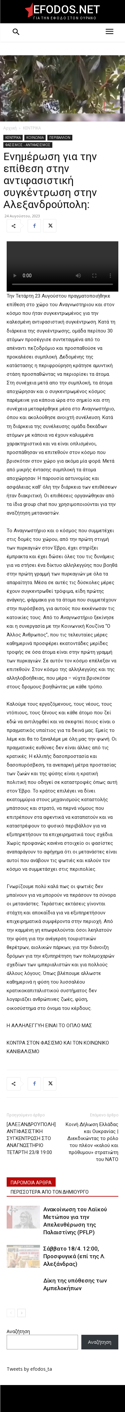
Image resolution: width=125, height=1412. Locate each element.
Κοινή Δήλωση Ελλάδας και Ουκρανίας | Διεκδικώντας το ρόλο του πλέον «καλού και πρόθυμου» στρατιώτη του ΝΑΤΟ (92, 1141)
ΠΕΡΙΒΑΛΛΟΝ (59, 137)
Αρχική (10, 128)
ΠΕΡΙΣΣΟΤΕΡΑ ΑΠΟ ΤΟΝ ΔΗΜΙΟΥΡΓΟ (50, 1192)
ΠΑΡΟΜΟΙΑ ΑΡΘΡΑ (31, 1182)
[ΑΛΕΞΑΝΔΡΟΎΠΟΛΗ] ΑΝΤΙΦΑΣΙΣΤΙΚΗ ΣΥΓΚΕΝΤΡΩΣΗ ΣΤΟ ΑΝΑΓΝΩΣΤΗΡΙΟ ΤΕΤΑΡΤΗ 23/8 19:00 (31, 1138)
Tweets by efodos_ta (29, 1369)
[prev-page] (11, 1313)
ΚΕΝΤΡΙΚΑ (32, 128)
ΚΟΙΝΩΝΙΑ (35, 137)
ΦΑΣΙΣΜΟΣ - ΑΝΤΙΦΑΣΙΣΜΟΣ (27, 144)
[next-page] (21, 1313)
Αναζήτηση (18, 1331)
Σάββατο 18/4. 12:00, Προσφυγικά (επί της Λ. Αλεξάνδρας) (74, 1256)
